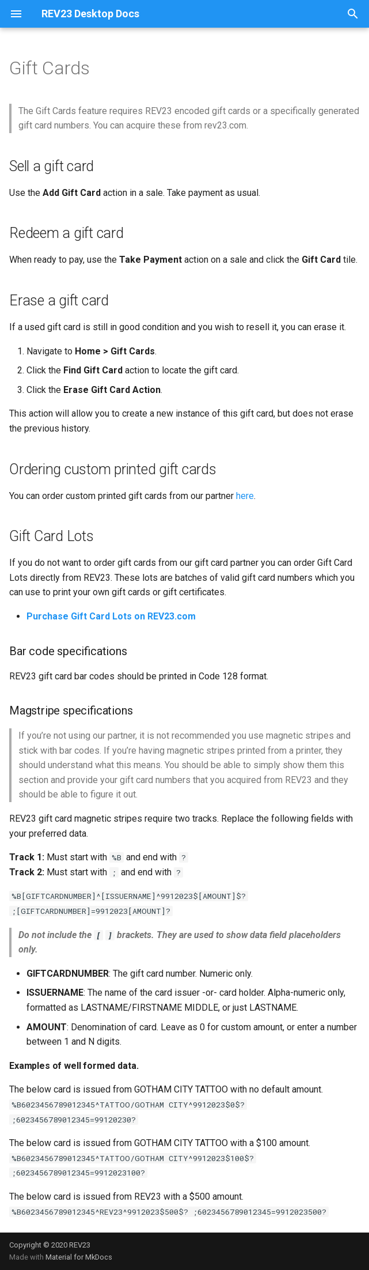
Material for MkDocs (78, 1257)
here (245, 495)
